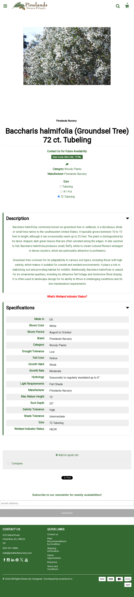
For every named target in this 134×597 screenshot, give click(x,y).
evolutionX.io (65, 578)
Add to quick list (67, 455)
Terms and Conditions (52, 567)
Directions (52, 562)
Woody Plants (72, 169)
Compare (14, 463)
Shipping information (53, 549)
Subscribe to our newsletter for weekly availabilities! (67, 494)
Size (66, 181)
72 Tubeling (68, 196)
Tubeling (67, 186)
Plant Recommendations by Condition (56, 541)
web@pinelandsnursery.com (17, 552)
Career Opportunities (54, 556)
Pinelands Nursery (66, 120)
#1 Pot (67, 191)
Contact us (52, 534)
